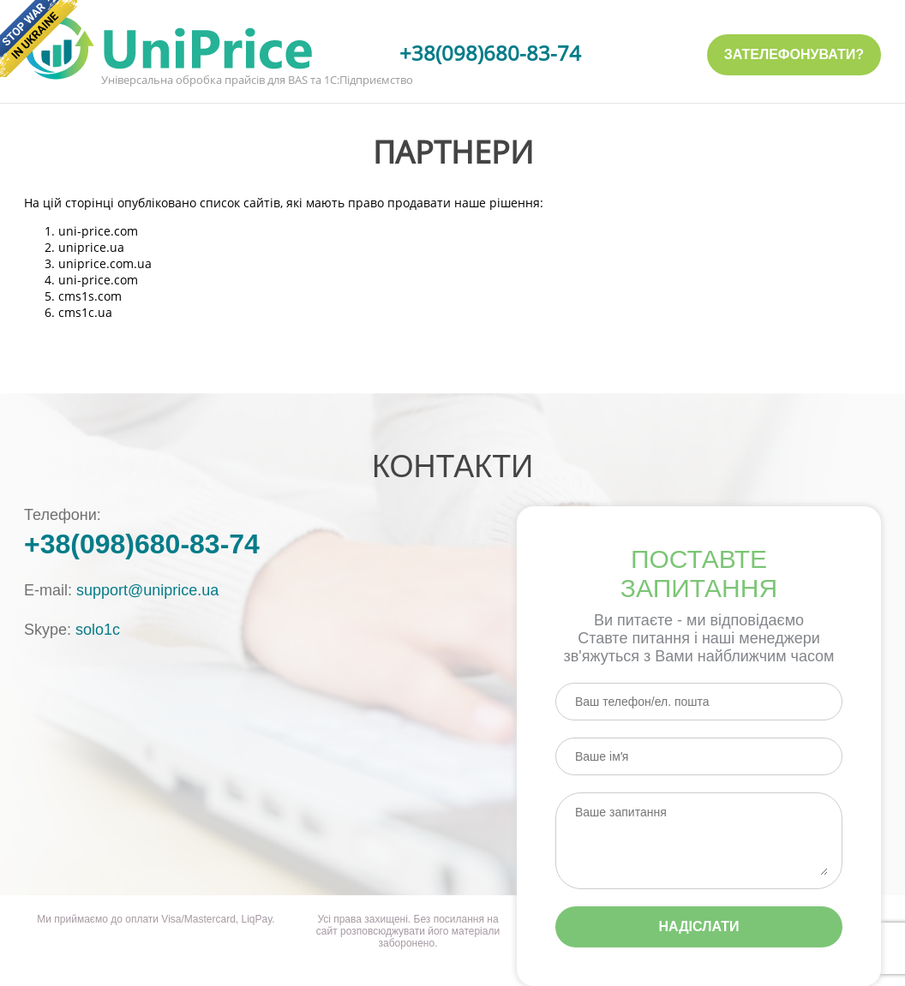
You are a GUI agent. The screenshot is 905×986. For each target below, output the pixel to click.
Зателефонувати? (794, 54)
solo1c (97, 629)
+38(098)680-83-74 (490, 53)
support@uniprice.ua (147, 590)
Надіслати (699, 926)
